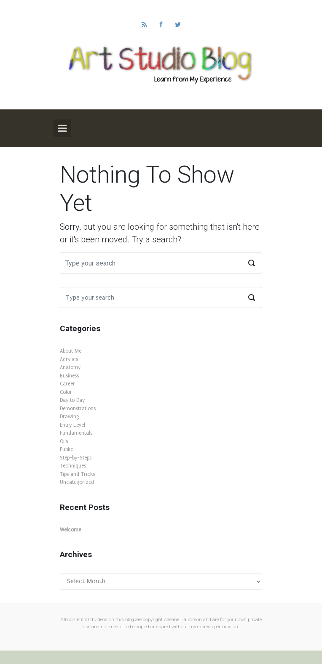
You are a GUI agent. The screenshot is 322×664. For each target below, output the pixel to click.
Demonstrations (78, 409)
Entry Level (72, 425)
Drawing (69, 417)
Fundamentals (76, 433)
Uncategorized (77, 482)
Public (66, 449)
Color (66, 392)
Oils (64, 441)
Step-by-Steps (75, 458)
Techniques (73, 466)
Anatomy (70, 367)
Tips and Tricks (77, 474)
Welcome (70, 530)
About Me (70, 351)
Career (67, 384)
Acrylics (69, 359)
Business (69, 376)
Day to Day (72, 400)
